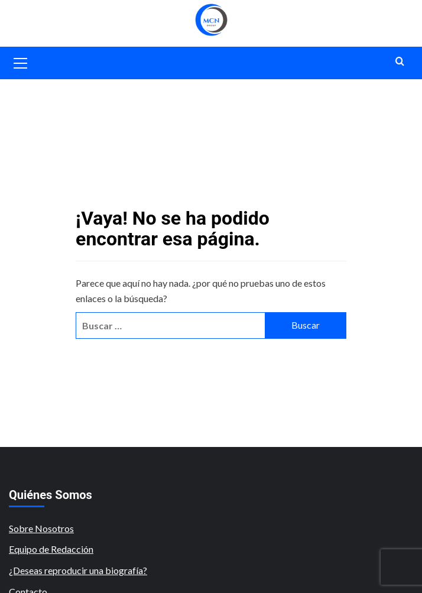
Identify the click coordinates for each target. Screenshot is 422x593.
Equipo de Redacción (51, 549)
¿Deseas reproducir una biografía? (78, 570)
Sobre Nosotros (41, 528)
